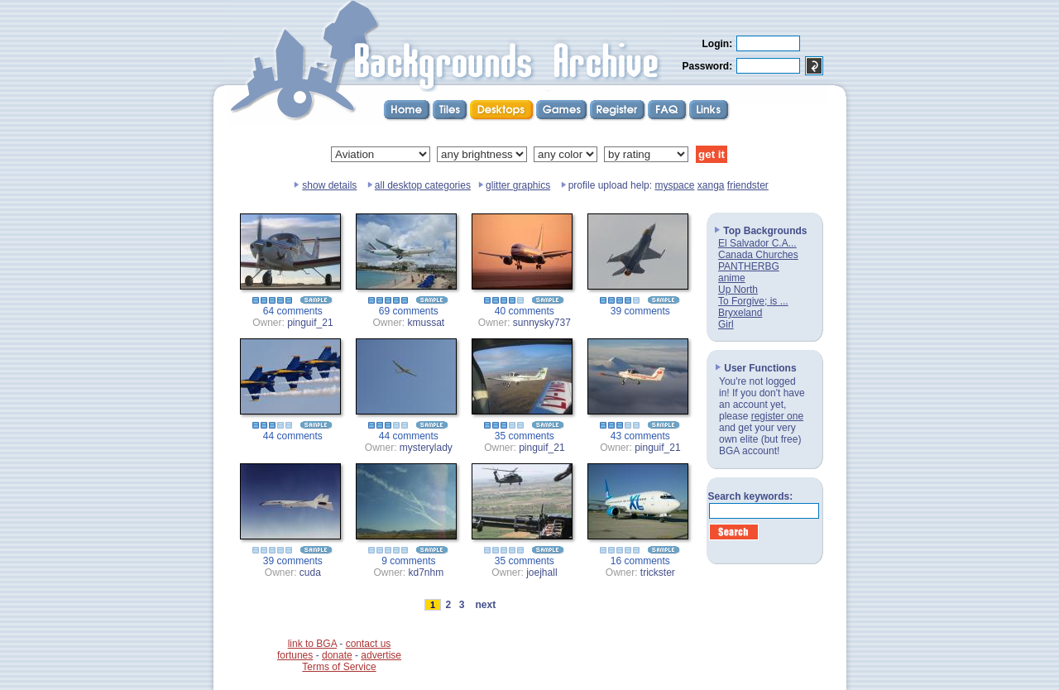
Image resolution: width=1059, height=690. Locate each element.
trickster (657, 572)
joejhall (541, 572)
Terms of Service (339, 667)
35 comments (524, 436)
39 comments (640, 311)
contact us (368, 643)
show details (329, 185)
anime (731, 278)
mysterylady (426, 447)
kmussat (426, 322)
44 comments (293, 436)
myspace (674, 185)
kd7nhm (426, 572)
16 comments (640, 561)
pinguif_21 (310, 322)
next (485, 605)
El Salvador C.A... (757, 243)
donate (337, 655)
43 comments (640, 436)
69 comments (408, 311)
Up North (738, 289)
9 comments (408, 561)
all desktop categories (423, 185)
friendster (748, 185)
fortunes (295, 655)
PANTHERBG (748, 266)
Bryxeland (740, 313)
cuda (310, 572)
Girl (726, 324)
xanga (711, 185)
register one (777, 416)
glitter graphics (518, 185)
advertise (381, 655)
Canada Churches (758, 255)
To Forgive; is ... (753, 301)
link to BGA (312, 643)
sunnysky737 (542, 322)
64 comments (293, 311)
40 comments (524, 311)
